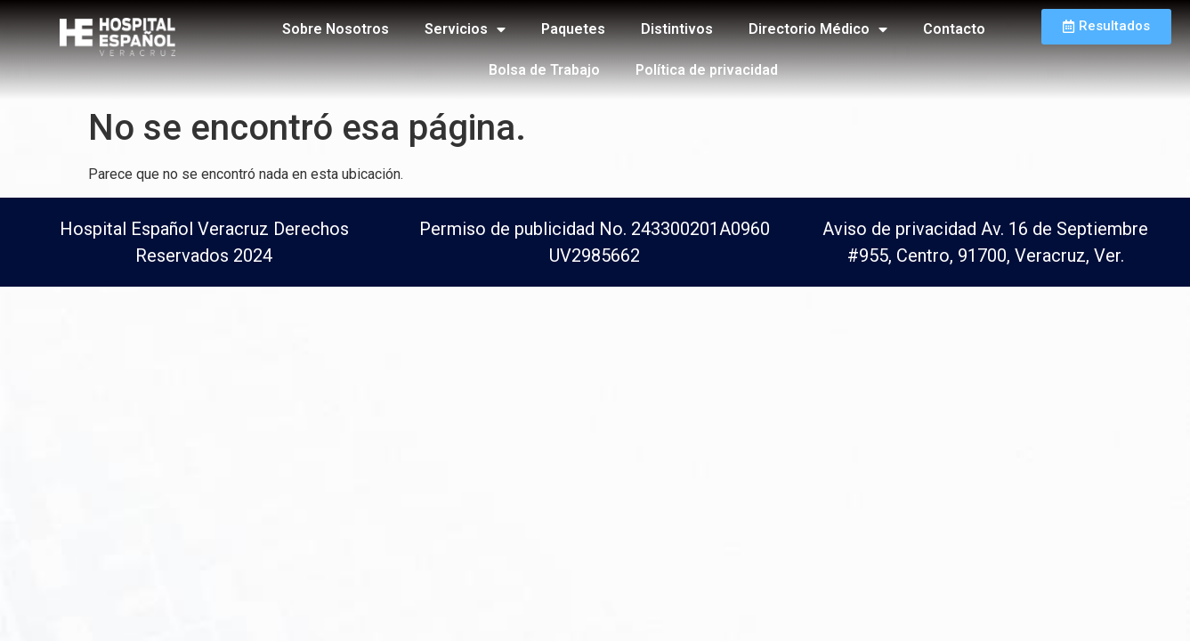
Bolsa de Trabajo (544, 69)
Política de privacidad (706, 69)
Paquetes (573, 28)
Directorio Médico (818, 29)
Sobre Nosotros (335, 28)
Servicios (465, 29)
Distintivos (677, 28)
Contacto (954, 28)
